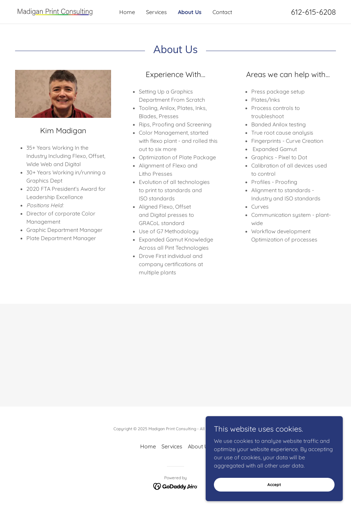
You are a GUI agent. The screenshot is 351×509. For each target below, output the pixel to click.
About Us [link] (190, 12)
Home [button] (148, 446)
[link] (55, 11)
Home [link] (127, 12)
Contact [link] (222, 12)
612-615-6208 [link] (313, 12)
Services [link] (156, 12)
